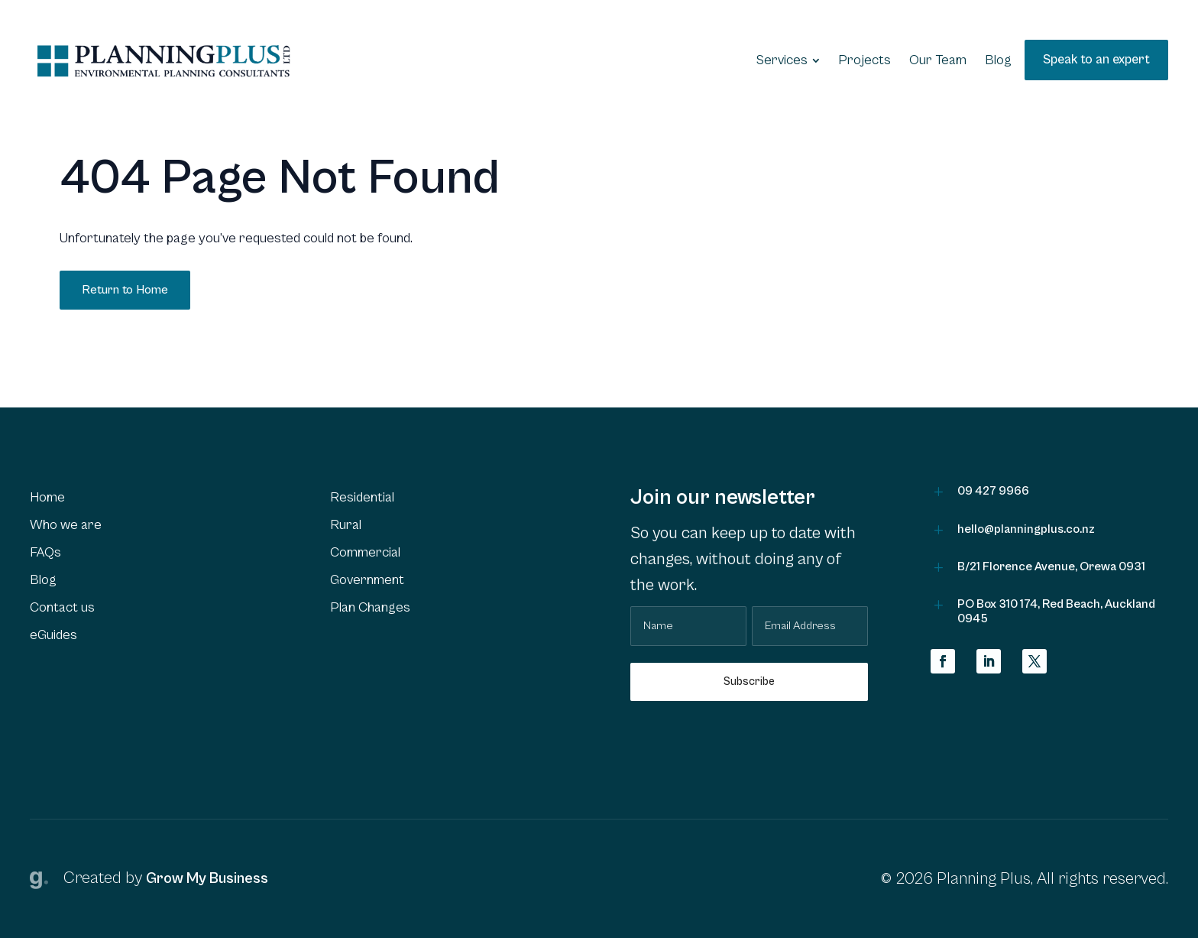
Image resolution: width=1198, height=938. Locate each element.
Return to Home (125, 290)
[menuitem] (788, 60)
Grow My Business (207, 879)
